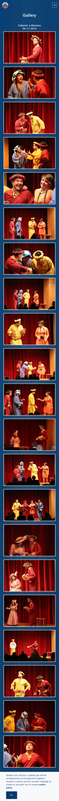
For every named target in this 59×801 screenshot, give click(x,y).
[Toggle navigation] (54, 5)
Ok (11, 795)
